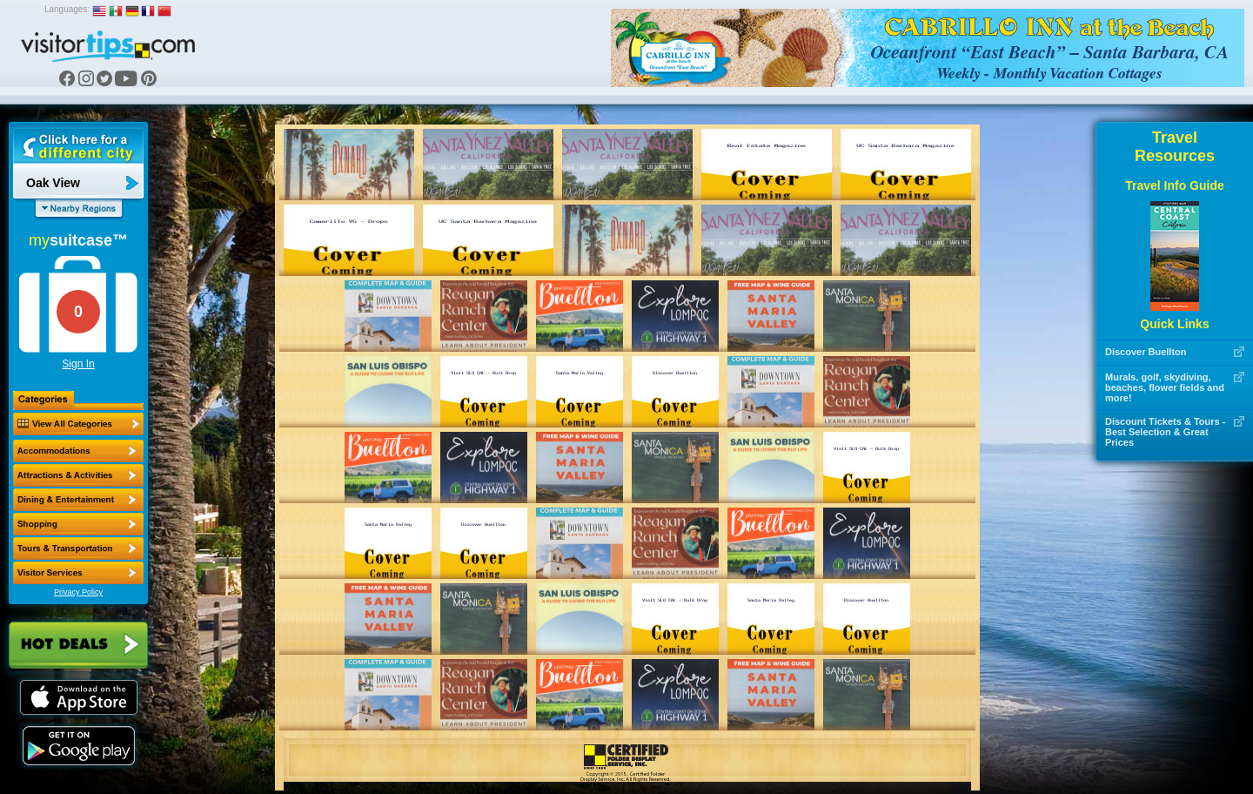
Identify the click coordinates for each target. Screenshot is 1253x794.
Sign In (78, 364)
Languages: (67, 9)
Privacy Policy (78, 592)
